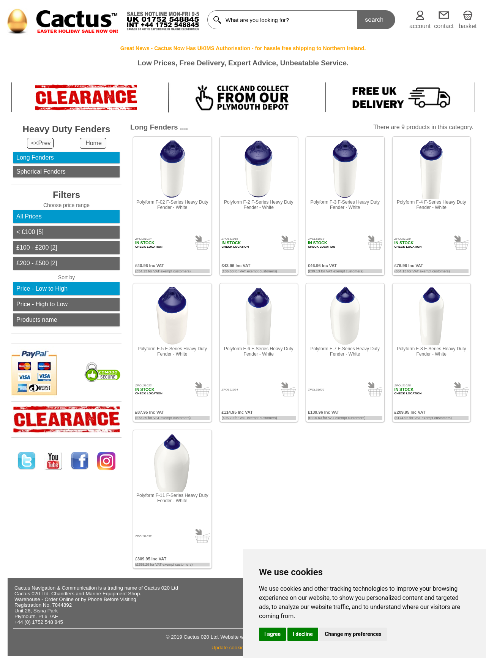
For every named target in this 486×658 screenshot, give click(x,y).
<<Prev (41, 143)
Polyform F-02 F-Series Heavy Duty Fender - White (172, 204)
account (420, 26)
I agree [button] (272, 634)
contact (444, 26)
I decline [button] (303, 634)
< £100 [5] (30, 232)
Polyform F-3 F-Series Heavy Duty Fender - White (345, 204)
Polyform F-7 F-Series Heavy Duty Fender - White (345, 351)
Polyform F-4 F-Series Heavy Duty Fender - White (431, 204)
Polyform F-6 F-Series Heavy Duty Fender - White (258, 351)
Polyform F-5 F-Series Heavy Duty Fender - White (172, 351)
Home (93, 143)
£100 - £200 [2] (36, 247)
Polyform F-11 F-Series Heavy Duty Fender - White (172, 498)
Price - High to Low (42, 304)
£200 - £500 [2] (36, 263)
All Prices (29, 216)
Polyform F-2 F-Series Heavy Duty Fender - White (258, 204)
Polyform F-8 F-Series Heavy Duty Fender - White (431, 351)
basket (468, 26)
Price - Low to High (42, 288)
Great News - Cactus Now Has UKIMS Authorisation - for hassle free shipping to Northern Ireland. (243, 48)
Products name (36, 319)
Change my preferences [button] (353, 634)
